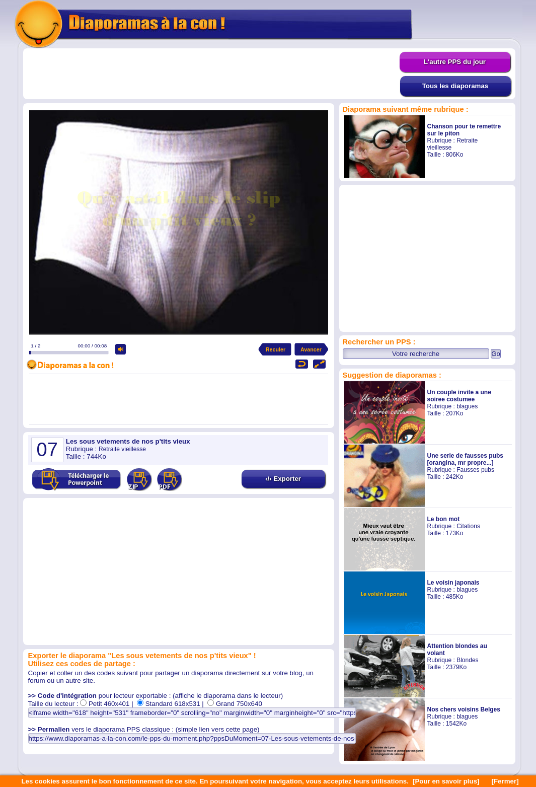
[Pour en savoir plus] (446, 781)
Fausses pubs (475, 469)
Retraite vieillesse (122, 449)
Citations (468, 526)
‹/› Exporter (283, 478)
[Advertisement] (211, 74)
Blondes (467, 660)
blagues (467, 406)
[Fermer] (505, 781)
